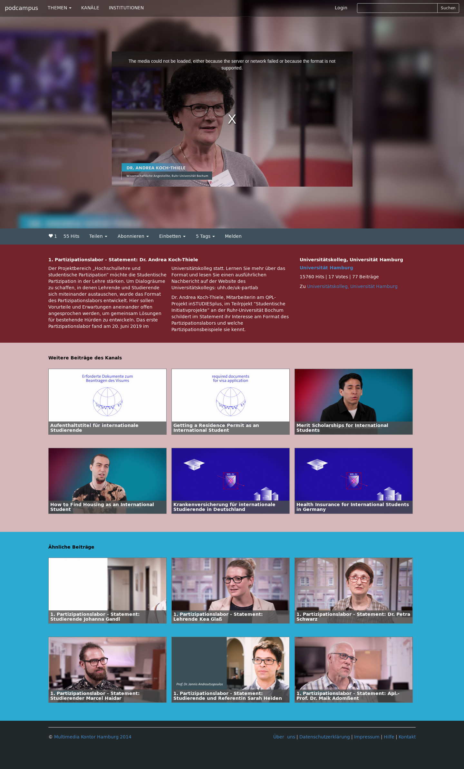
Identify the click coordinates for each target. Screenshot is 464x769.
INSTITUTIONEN (126, 8)
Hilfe (389, 737)
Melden (233, 236)
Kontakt (407, 737)
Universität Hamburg (326, 268)
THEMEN (60, 8)
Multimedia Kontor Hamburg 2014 (92, 737)
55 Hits (71, 236)
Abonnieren (133, 236)
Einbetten (172, 236)
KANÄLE (90, 8)
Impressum (367, 737)
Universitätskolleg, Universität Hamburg (352, 286)
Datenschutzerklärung (324, 737)
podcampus (21, 8)
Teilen (98, 236)
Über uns (284, 737)
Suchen (448, 8)
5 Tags (205, 236)
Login (341, 8)
